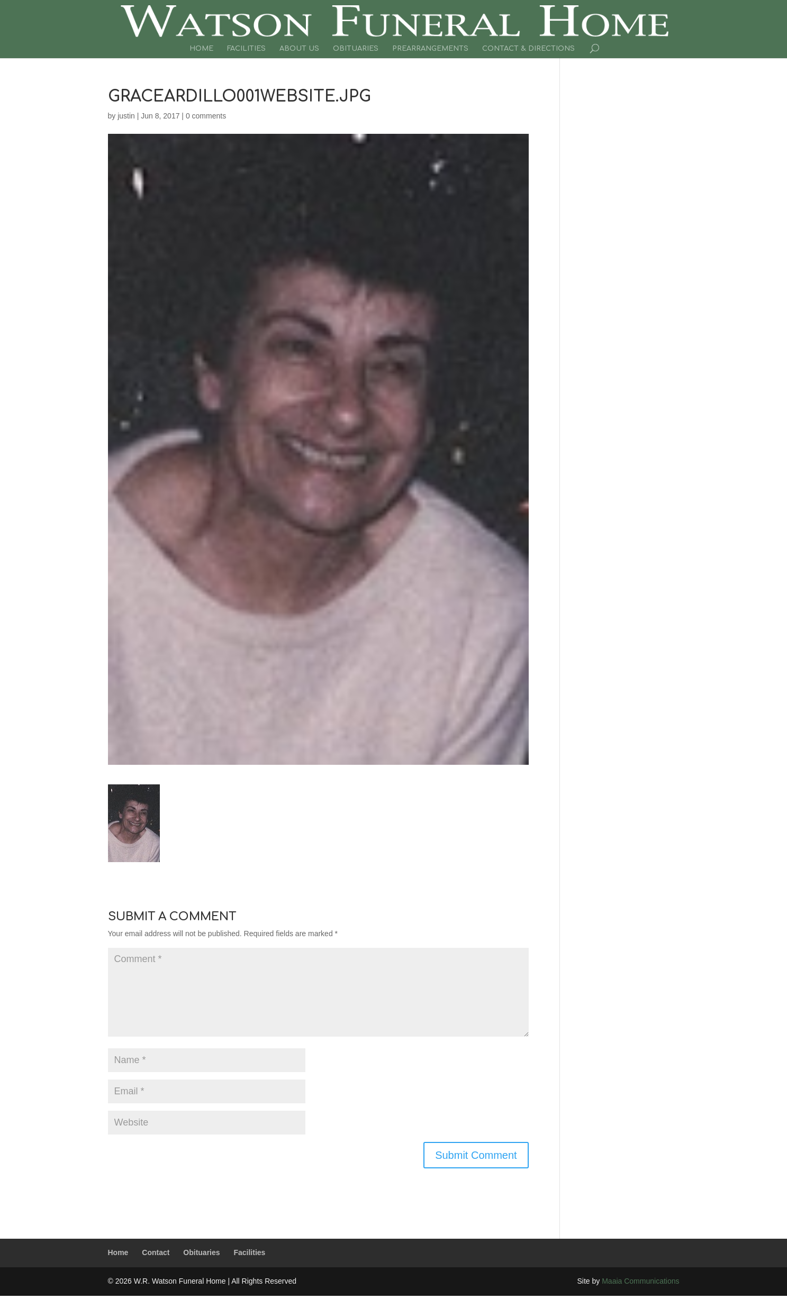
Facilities (246, 48)
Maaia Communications (640, 1281)
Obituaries (355, 48)
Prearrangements (430, 48)
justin (126, 116)
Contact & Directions (528, 48)
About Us (299, 48)
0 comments (206, 116)
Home (201, 48)
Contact (155, 1252)
